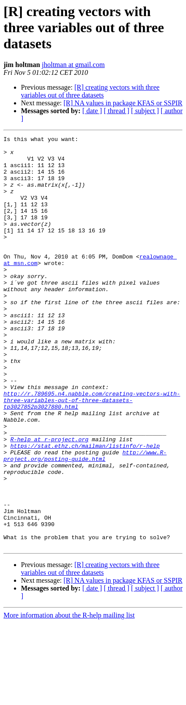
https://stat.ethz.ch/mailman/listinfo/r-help (85, 508)
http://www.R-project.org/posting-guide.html (84, 520)
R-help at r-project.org (49, 500)
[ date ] (92, 110)
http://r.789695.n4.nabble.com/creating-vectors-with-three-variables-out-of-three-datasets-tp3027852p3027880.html (91, 453)
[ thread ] (116, 110)
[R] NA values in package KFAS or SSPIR (123, 103)
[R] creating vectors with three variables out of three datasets (90, 91)
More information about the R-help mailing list (69, 697)
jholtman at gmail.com (73, 64)
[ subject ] (145, 110)
